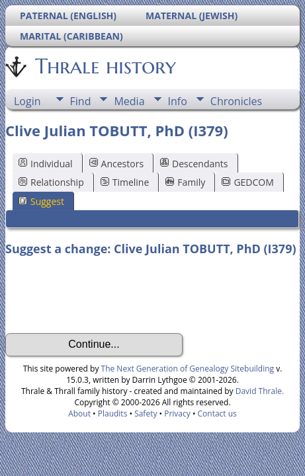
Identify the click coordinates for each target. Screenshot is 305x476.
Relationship (51, 182)
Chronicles (236, 101)
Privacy (177, 413)
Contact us (217, 413)
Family (185, 182)
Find (80, 101)
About (79, 413)
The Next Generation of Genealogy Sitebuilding (188, 368)
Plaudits (113, 413)
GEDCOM (247, 182)
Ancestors (116, 163)
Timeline (125, 182)
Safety (145, 413)
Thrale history (104, 66)
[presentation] (105, 295)
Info (177, 101)
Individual (46, 163)
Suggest (41, 201)
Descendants (194, 163)
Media (129, 101)
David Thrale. (259, 391)
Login (27, 101)
